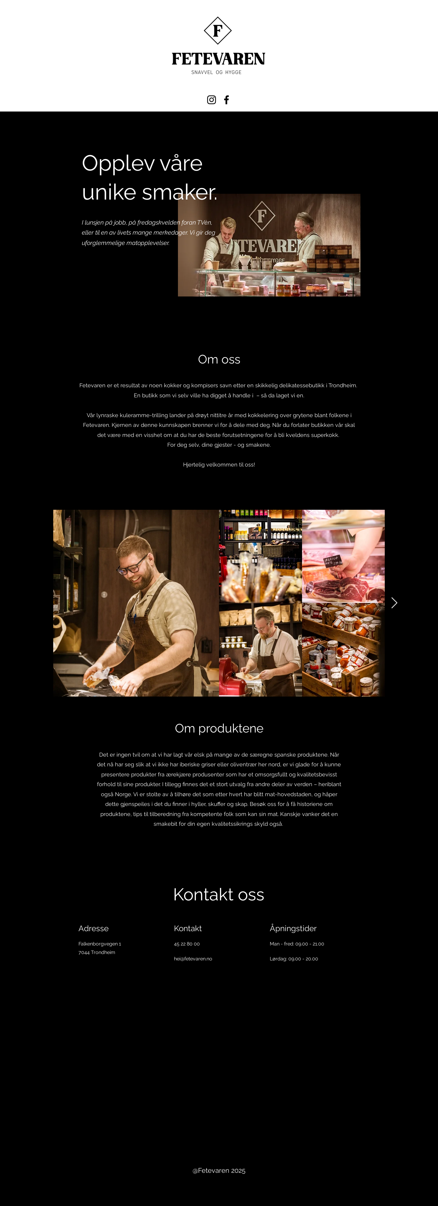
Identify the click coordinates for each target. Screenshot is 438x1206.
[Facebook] (226, 100)
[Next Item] (394, 603)
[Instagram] (211, 100)
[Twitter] (188, 1002)
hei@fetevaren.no (193, 959)
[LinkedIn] (199, 1002)
